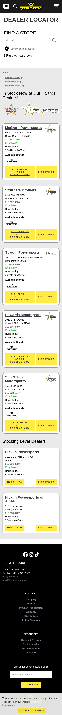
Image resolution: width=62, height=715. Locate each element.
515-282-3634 (12, 202)
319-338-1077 (12, 393)
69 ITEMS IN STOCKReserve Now (20, 425)
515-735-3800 (12, 264)
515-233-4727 (12, 513)
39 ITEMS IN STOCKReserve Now (20, 172)
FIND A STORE (20, 32)
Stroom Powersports (22, 252)
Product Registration (31, 608)
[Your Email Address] (31, 674)
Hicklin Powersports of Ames (24, 499)
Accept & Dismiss (32, 710)
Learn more (8, 705)
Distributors (31, 616)
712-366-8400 (12, 326)
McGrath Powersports (23, 128)
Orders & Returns (31, 640)
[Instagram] (31, 554)
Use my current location (20, 48)
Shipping (31, 599)
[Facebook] (25, 554)
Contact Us (31, 652)
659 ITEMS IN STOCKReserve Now (20, 296)
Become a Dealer (31, 648)
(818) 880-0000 (10, 576)
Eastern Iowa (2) (14, 81)
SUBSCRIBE (31, 684)
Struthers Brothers (20, 190)
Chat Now (11, 143)
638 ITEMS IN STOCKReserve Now (20, 359)
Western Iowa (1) (14, 85)
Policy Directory (31, 620)
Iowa (5, 72)
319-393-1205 (12, 139)
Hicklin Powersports (22, 452)
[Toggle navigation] (6, 6)
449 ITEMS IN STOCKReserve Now (20, 234)
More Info (14, 482)
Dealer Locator (31, 644)
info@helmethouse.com (15, 580)
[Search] (15, 6)
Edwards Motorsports (23, 315)
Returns (31, 603)
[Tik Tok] (37, 554)
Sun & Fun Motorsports (15, 379)
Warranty (31, 612)
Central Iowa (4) (14, 77)
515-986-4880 (12, 464)
